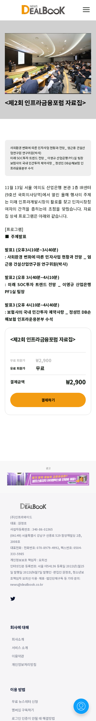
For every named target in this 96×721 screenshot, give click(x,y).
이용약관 (18, 656)
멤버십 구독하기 (23, 710)
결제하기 (48, 399)
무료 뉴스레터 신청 (25, 702)
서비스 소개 (20, 648)
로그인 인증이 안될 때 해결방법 (33, 719)
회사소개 (18, 640)
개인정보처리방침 (24, 665)
